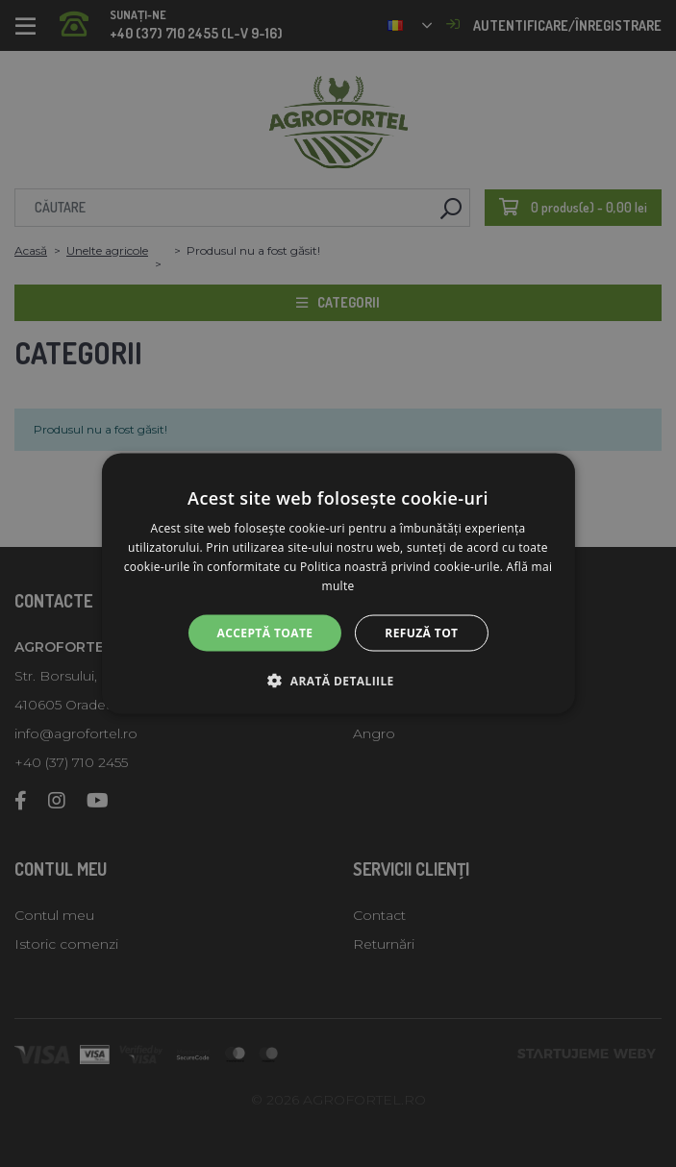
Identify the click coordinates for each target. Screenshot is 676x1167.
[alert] (338, 583)
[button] (337, 679)
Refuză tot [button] (421, 632)
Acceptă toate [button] (265, 632)
